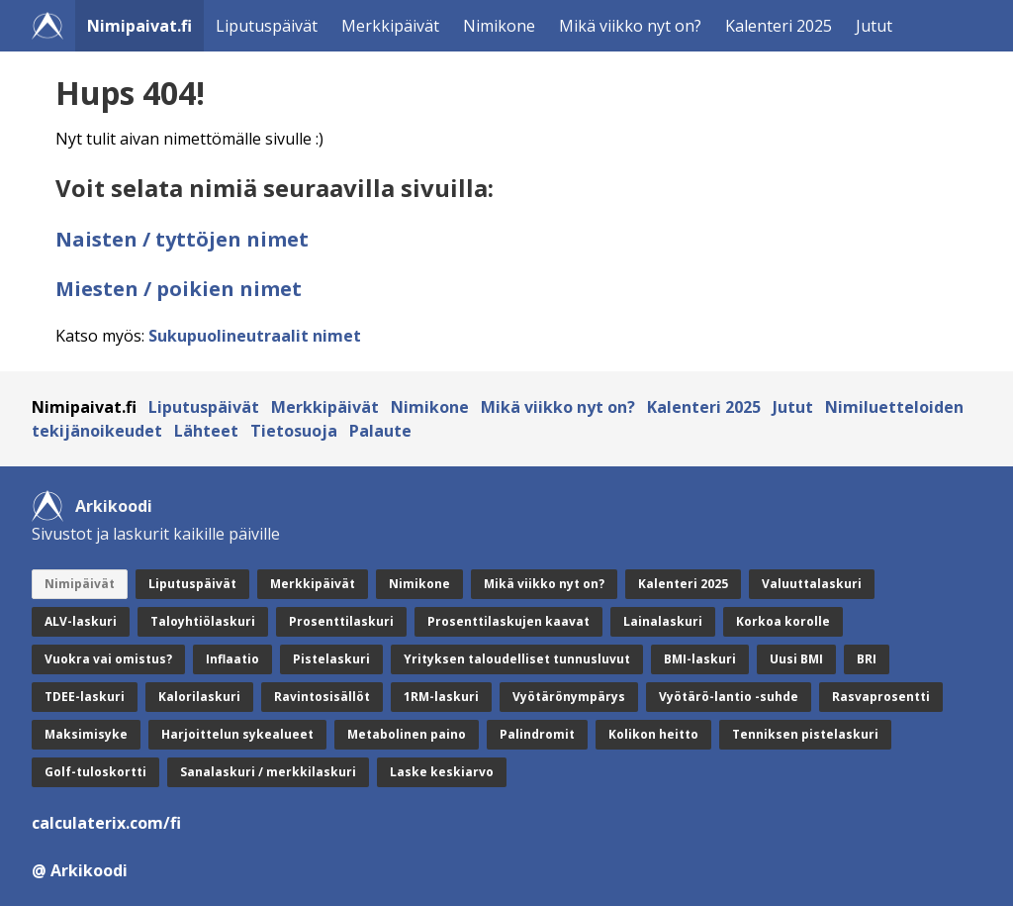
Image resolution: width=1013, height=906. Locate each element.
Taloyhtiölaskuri (202, 621)
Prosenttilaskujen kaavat (508, 621)
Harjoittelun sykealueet (237, 734)
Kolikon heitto (653, 734)
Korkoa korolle (783, 621)
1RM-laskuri (441, 696)
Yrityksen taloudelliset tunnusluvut (517, 659)
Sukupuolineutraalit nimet (254, 336)
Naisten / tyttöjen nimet (182, 239)
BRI (866, 659)
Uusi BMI (796, 659)
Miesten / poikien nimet (178, 288)
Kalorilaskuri (199, 696)
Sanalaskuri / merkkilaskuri (268, 771)
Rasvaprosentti (881, 696)
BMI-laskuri (700, 659)
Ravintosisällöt (322, 696)
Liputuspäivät (267, 26)
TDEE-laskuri (85, 696)
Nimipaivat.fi (139, 26)
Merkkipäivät (390, 26)
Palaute (380, 431)
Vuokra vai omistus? (108, 659)
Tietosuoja (293, 431)
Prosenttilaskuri (341, 621)
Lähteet (206, 431)
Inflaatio (232, 659)
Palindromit (537, 734)
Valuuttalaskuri (812, 583)
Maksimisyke (86, 734)
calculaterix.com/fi (106, 823)
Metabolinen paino (406, 734)
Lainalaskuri (662, 621)
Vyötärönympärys (568, 696)
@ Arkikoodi (80, 870)
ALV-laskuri (81, 621)
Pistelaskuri (331, 659)
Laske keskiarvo (442, 771)
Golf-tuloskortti (95, 771)
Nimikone (499, 26)
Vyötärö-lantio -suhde (728, 696)
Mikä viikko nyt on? (630, 26)
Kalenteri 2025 (778, 26)
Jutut (874, 26)
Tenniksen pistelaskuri (805, 734)
